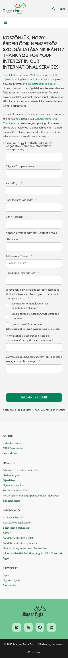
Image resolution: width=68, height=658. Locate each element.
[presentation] (33, 380)
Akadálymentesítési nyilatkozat (20, 543)
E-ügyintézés (10, 585)
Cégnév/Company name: (22, 166)
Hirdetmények (11, 475)
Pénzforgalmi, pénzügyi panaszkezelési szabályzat (31, 495)
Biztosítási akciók (12, 443)
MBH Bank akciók (13, 448)
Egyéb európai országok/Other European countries (32, 316)
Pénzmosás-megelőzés (16, 490)
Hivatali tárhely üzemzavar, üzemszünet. (25, 548)
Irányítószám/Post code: (21, 200)
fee (18, 118)
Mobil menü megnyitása (5, 23)
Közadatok (34, 652)
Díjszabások (9, 480)
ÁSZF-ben (35, 75)
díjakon (7, 79)
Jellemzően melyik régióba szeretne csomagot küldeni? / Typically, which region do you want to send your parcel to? (33, 294)
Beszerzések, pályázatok (16, 527)
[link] (34, 612)
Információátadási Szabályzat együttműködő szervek (32, 553)
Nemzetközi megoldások (42, 83)
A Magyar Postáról (13, 517)
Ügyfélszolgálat (11, 580)
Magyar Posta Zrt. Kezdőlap (14, 9)
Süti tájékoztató (11, 500)
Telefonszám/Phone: (19, 256)
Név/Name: (14, 239)
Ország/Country (17, 149)
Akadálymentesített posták (18, 538)
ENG (62, 8)
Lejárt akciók (10, 453)
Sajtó (6, 575)
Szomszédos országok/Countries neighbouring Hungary (27, 306)
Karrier (7, 532)
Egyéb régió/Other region (24, 324)
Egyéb (6, 558)
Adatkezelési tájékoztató (17, 522)
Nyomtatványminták (14, 485)
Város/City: (14, 183)
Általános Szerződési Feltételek (20, 470)
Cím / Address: (16, 216)
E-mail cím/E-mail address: (22, 273)
